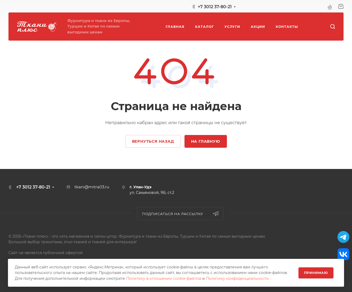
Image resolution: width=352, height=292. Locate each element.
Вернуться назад (153, 141)
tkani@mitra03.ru (91, 187)
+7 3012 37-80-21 (215, 6)
